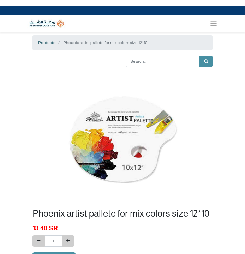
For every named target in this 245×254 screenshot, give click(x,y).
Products (46, 42)
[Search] (206, 61)
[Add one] (68, 241)
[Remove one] (38, 241)
